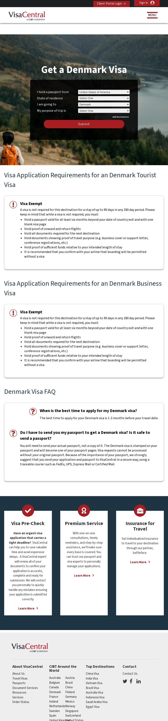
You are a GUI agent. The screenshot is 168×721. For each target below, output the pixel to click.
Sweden (54, 698)
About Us (18, 661)
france (53, 684)
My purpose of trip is (51, 97)
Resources (19, 680)
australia (55, 665)
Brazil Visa (92, 675)
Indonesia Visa (95, 684)
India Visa (92, 666)
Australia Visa (94, 680)
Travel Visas (20, 666)
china (69, 675)
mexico (69, 689)
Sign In (143, 3)
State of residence (50, 85)
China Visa (92, 661)
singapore (71, 698)
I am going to (46, 91)
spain (52, 703)
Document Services (25, 675)
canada (54, 675)
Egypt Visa (92, 694)
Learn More (26, 596)
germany (71, 684)
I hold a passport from (53, 79)
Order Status (20, 689)
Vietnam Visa (94, 670)
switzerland (73, 703)
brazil (69, 670)
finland (70, 679)
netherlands (57, 693)
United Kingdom (59, 707)
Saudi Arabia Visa (97, 689)
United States (74, 707)
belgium (54, 670)
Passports (19, 670)
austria (70, 665)
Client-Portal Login (108, 3)
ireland (53, 689)
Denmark (55, 679)
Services (17, 684)
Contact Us (130, 661)
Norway (70, 693)
